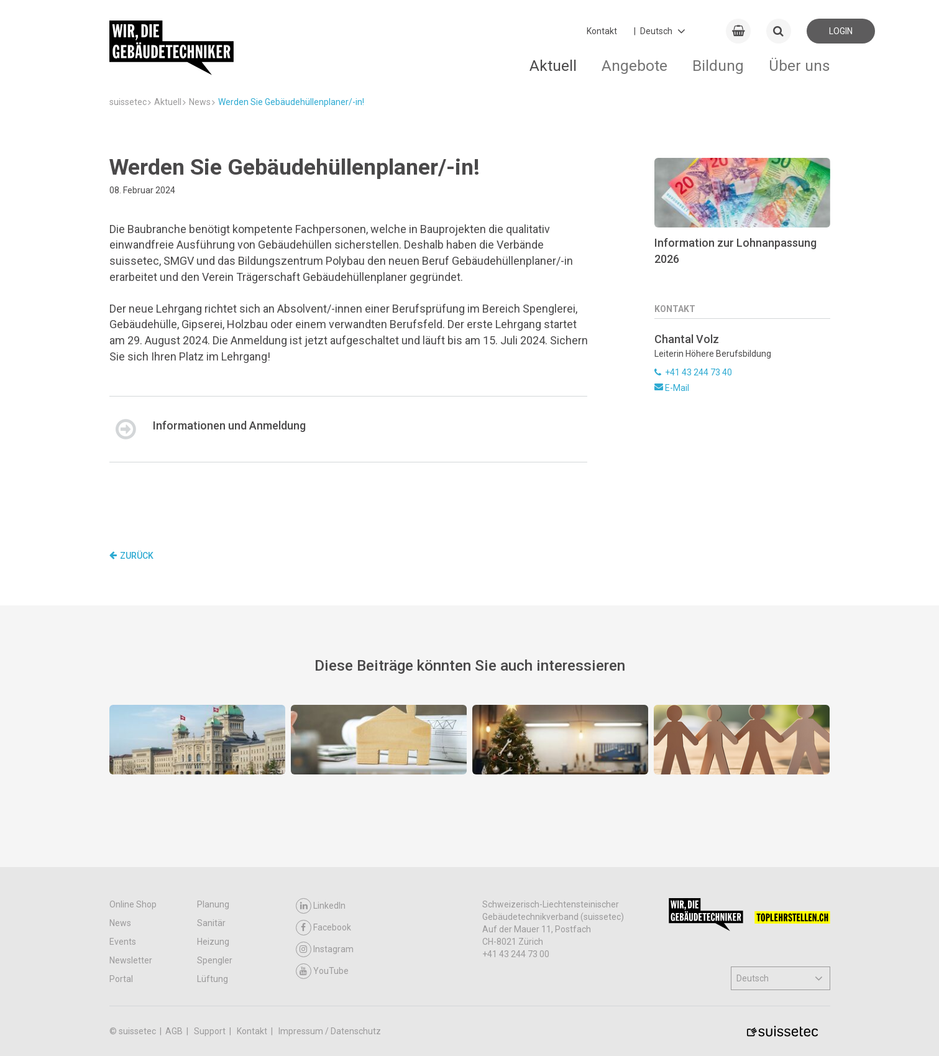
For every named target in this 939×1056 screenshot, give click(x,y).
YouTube (322, 971)
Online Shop (133, 904)
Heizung (213, 942)
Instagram (325, 949)
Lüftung (212, 979)
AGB (175, 1031)
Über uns (799, 66)
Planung (213, 904)
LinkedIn (321, 906)
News (120, 923)
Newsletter (130, 960)
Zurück (131, 556)
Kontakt (602, 31)
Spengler (214, 960)
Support (210, 1031)
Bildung (718, 66)
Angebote (634, 66)
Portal (121, 979)
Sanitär (211, 923)
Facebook (323, 927)
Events (122, 942)
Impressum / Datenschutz (329, 1031)
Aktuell (553, 66)
